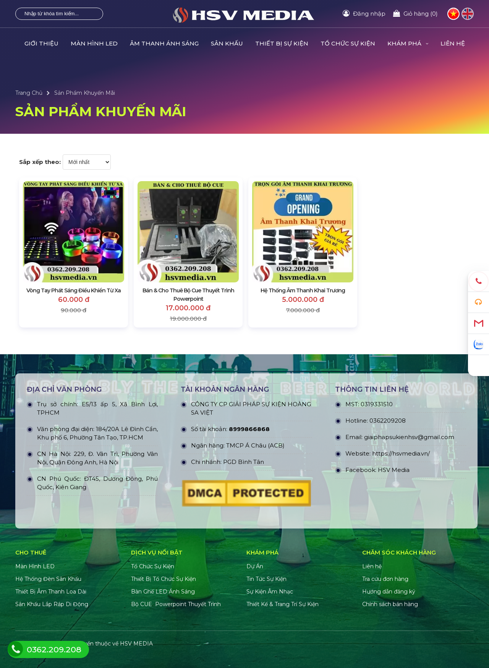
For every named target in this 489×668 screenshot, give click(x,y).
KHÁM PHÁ (407, 43)
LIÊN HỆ (452, 43)
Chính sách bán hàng (390, 604)
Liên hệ (372, 566)
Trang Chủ (28, 92)
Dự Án (254, 566)
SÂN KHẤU (227, 43)
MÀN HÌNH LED (94, 43)
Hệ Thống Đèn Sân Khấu (48, 579)
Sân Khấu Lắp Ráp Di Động (51, 604)
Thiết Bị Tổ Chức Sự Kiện (163, 579)
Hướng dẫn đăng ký (388, 591)
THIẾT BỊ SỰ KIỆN (281, 43)
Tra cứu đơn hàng (385, 579)
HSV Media (394, 469)
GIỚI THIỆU (41, 43)
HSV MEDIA (136, 643)
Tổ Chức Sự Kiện (152, 566)
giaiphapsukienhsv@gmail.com (409, 437)
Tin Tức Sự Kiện (266, 579)
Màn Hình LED (35, 566)
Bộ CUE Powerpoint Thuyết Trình (176, 604)
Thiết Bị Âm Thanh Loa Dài (50, 591)
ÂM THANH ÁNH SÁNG (164, 43)
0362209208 (387, 420)
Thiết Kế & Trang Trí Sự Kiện (282, 604)
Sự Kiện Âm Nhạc (269, 591)
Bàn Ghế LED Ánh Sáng (163, 591)
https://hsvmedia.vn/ (401, 453)
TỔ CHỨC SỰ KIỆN (348, 43)
